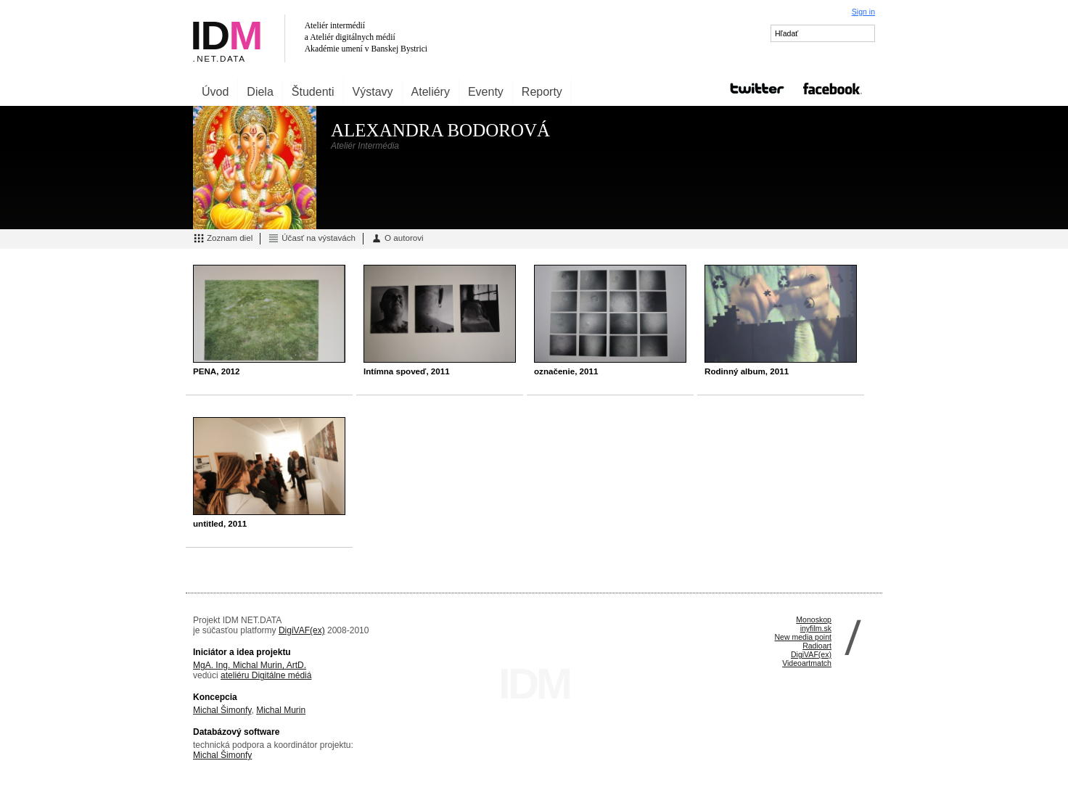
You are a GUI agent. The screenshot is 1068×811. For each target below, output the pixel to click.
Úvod (215, 92)
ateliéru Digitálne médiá (266, 675)
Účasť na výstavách (312, 238)
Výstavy (373, 92)
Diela (260, 92)
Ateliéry (430, 92)
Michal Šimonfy (222, 710)
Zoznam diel (222, 238)
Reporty (542, 92)
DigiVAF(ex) (302, 630)
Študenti (313, 92)
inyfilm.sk (815, 628)
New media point (802, 637)
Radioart (816, 645)
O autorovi (397, 238)
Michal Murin (280, 710)
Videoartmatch (806, 663)
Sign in (863, 11)
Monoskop (813, 619)
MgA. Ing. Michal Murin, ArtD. (249, 665)
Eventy (486, 92)
